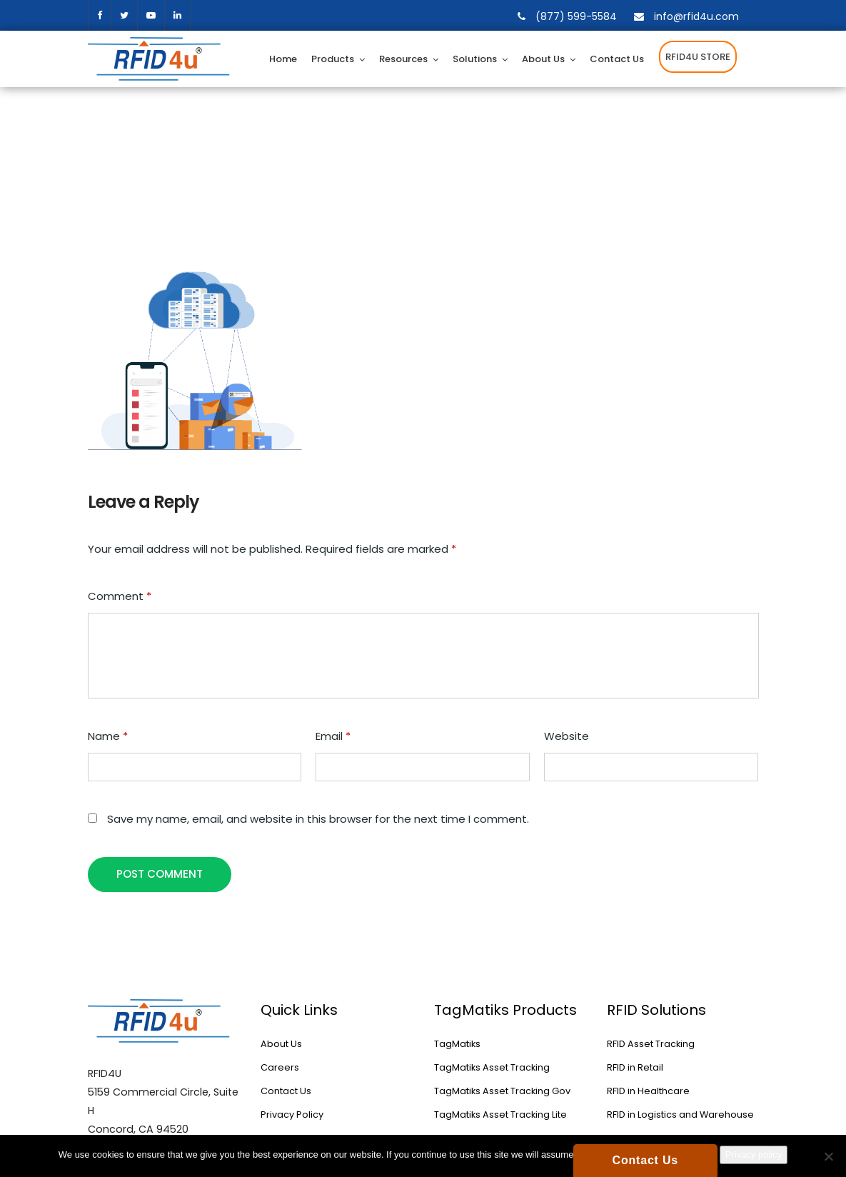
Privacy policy (753, 1154)
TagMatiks (457, 1044)
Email (333, 735)
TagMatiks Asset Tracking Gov (502, 1091)
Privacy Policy (292, 1114)
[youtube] (150, 15)
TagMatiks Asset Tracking (492, 1067)
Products (332, 59)
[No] (828, 1156)
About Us (543, 59)
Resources (403, 59)
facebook (99, 15)
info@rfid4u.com (696, 16)
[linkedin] (177, 15)
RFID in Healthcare (648, 1091)
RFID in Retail (635, 1067)
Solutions (475, 59)
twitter (124, 15)
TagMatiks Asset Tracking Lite (500, 1114)
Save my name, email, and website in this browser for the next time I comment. (318, 818)
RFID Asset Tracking (651, 1044)
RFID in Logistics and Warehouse (680, 1114)
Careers (280, 1067)
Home (283, 59)
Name (108, 735)
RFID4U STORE (697, 57)
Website (566, 735)
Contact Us (617, 59)
